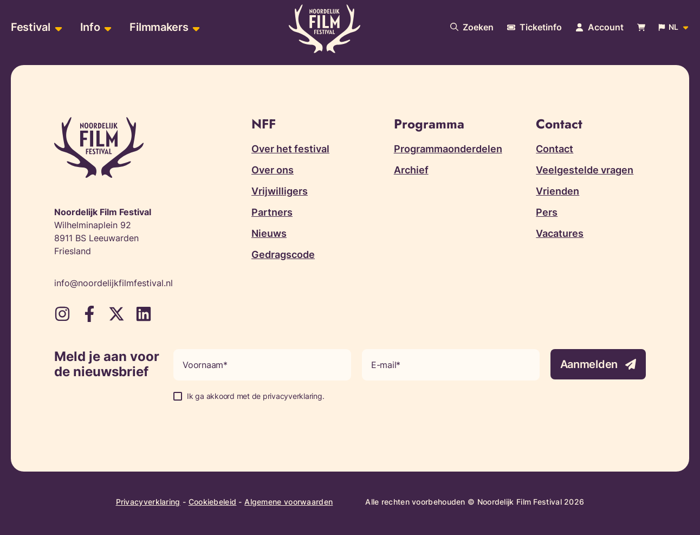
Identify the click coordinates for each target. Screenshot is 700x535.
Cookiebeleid (213, 501)
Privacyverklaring (148, 501)
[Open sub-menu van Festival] (57, 27)
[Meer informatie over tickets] (534, 27)
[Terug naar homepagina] (324, 28)
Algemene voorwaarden (288, 501)
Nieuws (269, 233)
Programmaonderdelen (448, 148)
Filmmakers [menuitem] (158, 27)
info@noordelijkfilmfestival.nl (113, 283)
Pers (547, 212)
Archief (411, 170)
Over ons (272, 170)
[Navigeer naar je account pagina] (599, 27)
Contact (554, 148)
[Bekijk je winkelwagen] (641, 27)
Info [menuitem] (90, 27)
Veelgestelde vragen (584, 170)
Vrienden (557, 191)
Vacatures (560, 233)
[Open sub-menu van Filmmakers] (195, 27)
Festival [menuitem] (30, 27)
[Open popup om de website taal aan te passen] (674, 27)
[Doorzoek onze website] (472, 27)
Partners (272, 212)
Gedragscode (283, 254)
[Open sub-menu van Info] (106, 27)
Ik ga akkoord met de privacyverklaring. (255, 396)
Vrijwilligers (279, 191)
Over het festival (290, 148)
